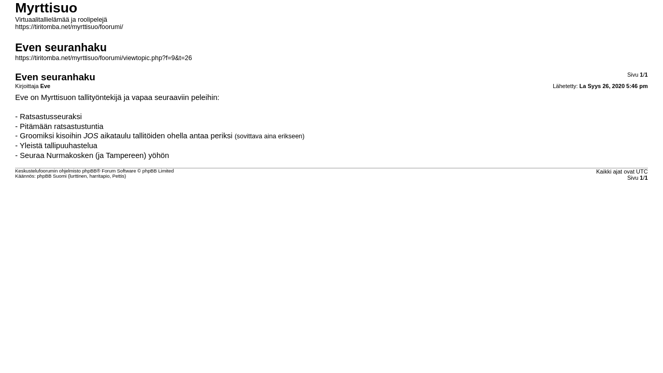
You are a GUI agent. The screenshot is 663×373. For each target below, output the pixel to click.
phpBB (89, 171)
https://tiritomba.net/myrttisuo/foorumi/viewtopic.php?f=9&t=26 (103, 58)
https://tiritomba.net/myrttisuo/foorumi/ (69, 27)
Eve (21, 97)
